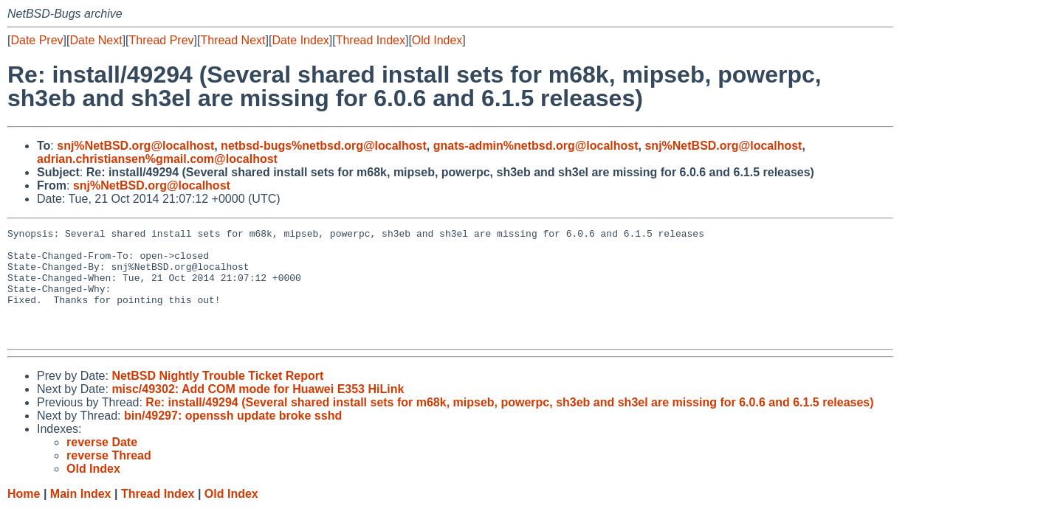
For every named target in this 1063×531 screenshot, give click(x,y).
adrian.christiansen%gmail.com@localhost (157, 159)
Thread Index (370, 40)
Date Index (300, 40)
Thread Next (232, 40)
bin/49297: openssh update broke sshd (233, 437)
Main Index (80, 516)
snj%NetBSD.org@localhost (135, 145)
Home (23, 516)
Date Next (95, 40)
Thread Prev (161, 40)
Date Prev (36, 40)
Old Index (437, 40)
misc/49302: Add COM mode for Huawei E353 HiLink (257, 411)
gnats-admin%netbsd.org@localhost (536, 145)
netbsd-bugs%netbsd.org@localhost (324, 145)
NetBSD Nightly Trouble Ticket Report (217, 398)
